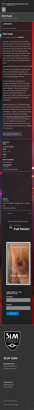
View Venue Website (9, 208)
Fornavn (9, 297)
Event (9, 18)
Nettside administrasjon (11, 404)
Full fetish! (22, 229)
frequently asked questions (16, 116)
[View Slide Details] (18, 263)
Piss (30, 213)
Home (4, 18)
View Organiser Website (10, 169)
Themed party (7, 162)
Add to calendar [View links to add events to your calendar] (12, 134)
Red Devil (10, 213)
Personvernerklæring (10, 401)
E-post (9, 304)
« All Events (7, 24)
